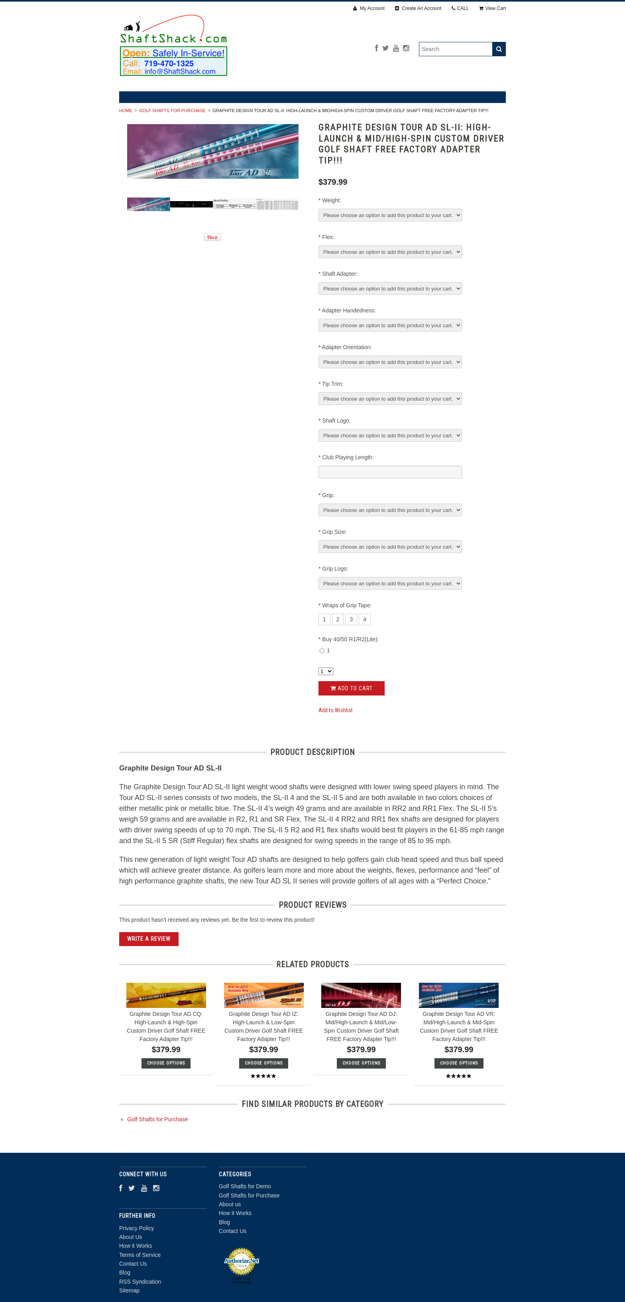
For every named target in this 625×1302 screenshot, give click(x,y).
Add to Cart (351, 688)
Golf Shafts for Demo (245, 1186)
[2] (338, 619)
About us (230, 1204)
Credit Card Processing (241, 1280)
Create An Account (418, 8)
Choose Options (166, 1063)
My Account (368, 8)
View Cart (492, 8)
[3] (351, 619)
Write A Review (149, 939)
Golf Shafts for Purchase (172, 110)
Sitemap (129, 1290)
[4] (365, 619)
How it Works (235, 1213)
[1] (324, 619)
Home (125, 110)
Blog (224, 1222)
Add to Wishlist (335, 710)
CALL (460, 8)
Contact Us (232, 1231)
